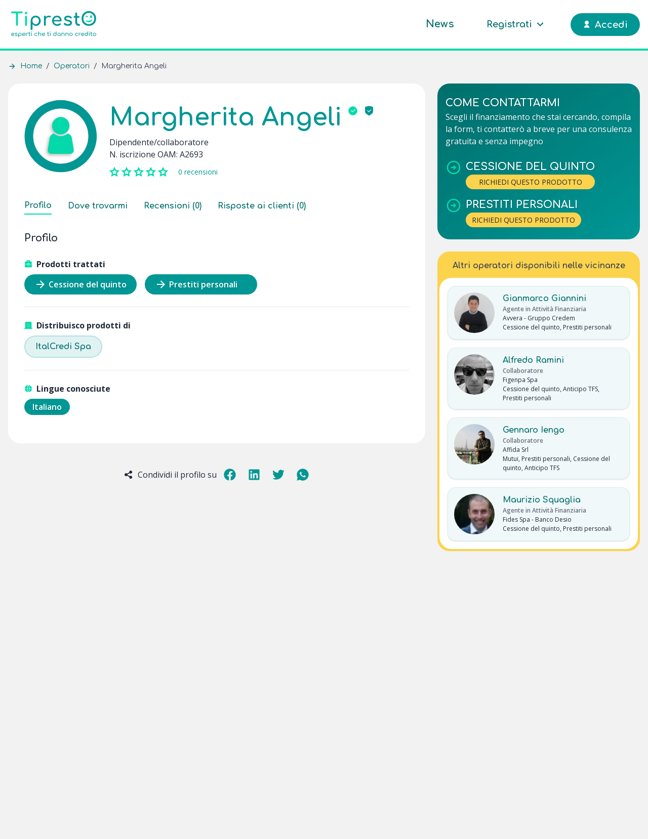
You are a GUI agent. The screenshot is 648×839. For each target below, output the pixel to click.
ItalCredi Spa (63, 346)
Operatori (72, 66)
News (440, 24)
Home (31, 66)
